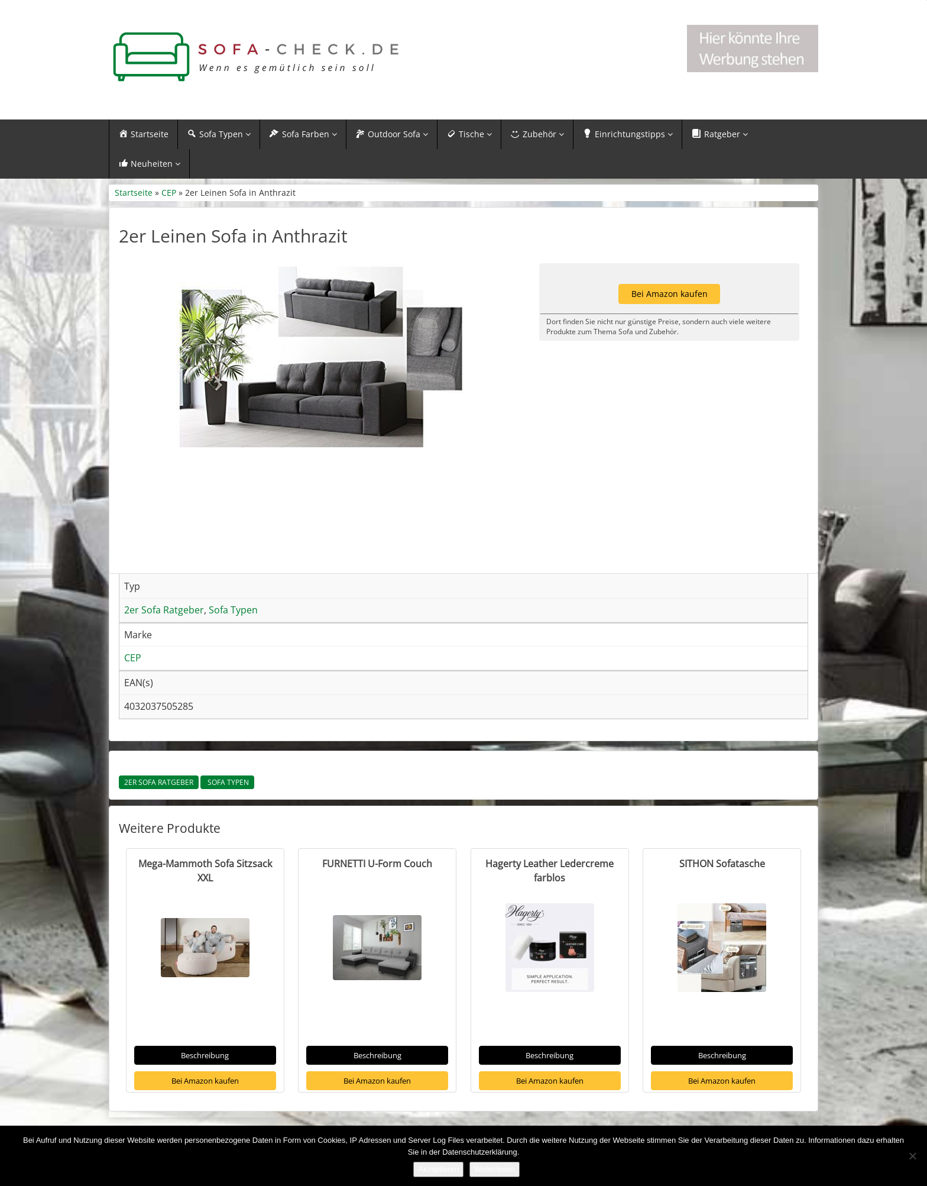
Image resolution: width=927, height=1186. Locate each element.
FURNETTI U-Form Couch (377, 865)
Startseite (134, 194)
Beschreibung (205, 1057)
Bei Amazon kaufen (205, 1082)
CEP (168, 194)
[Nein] (912, 1156)
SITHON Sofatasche (722, 865)
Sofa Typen (227, 784)
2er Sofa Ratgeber (158, 784)
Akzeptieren (438, 1169)
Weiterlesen (494, 1169)
